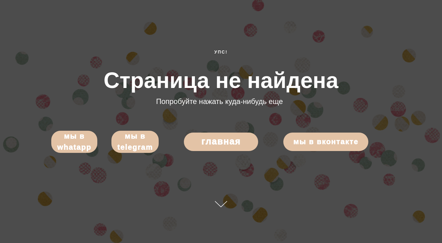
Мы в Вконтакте (325, 141)
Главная (221, 141)
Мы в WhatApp (74, 141)
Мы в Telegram (135, 141)
